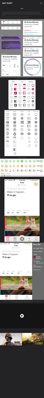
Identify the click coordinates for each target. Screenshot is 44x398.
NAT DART (7, 3)
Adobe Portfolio (23, 350)
